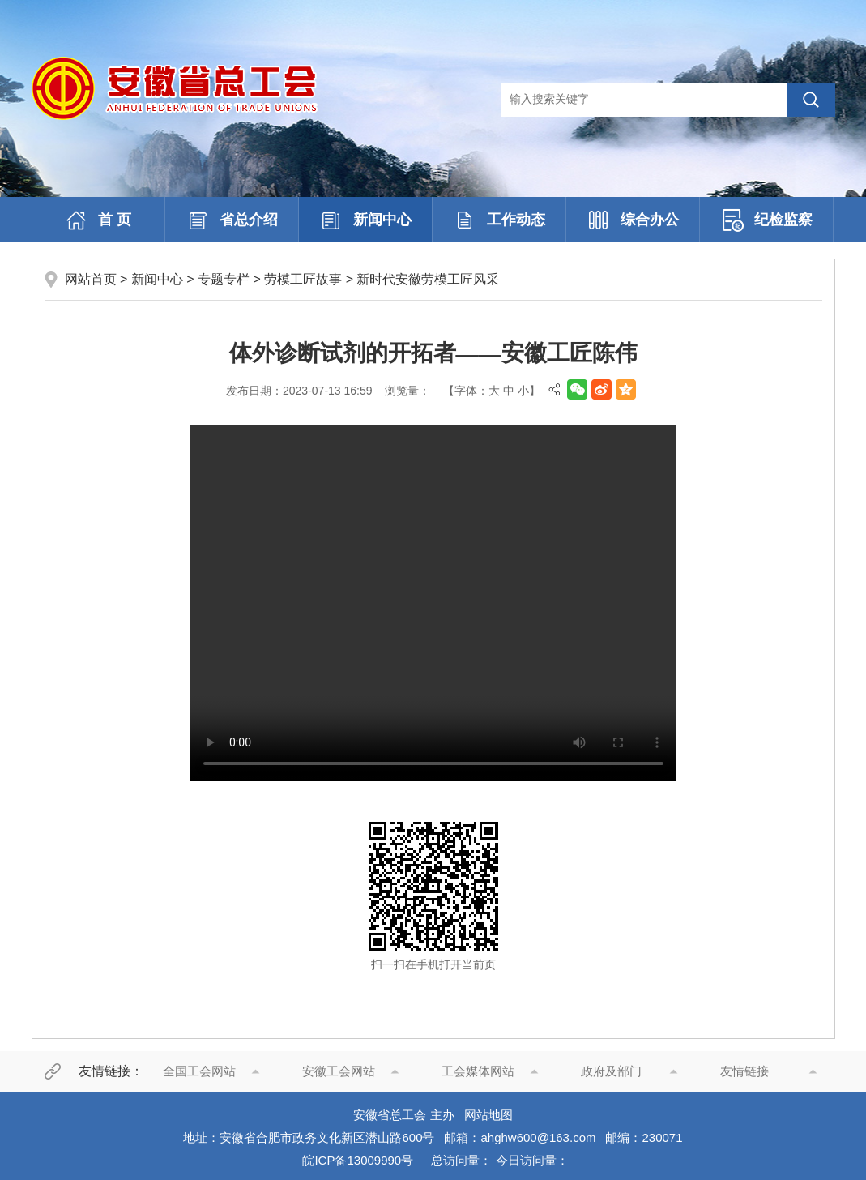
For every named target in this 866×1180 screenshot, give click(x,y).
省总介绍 (232, 220)
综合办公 (633, 220)
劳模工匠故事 (303, 279)
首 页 (97, 220)
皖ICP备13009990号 (357, 1160)
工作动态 (499, 220)
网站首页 (91, 279)
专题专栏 (224, 279)
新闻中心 (365, 220)
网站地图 (488, 1115)
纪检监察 (766, 220)
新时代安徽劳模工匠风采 (427, 279)
